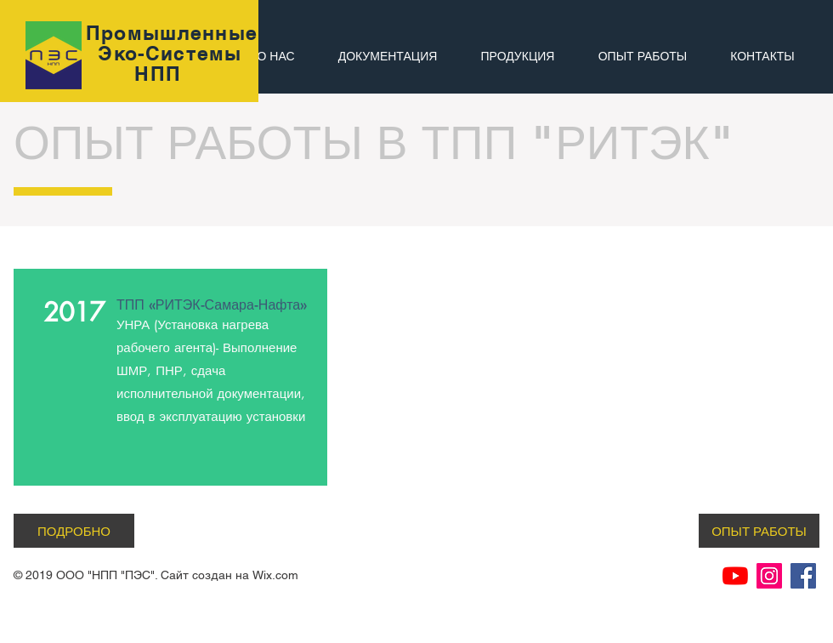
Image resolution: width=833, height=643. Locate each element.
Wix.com (275, 575)
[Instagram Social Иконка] (769, 576)
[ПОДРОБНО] (74, 531)
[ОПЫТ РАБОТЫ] (759, 531)
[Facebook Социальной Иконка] (803, 576)
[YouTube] (735, 576)
